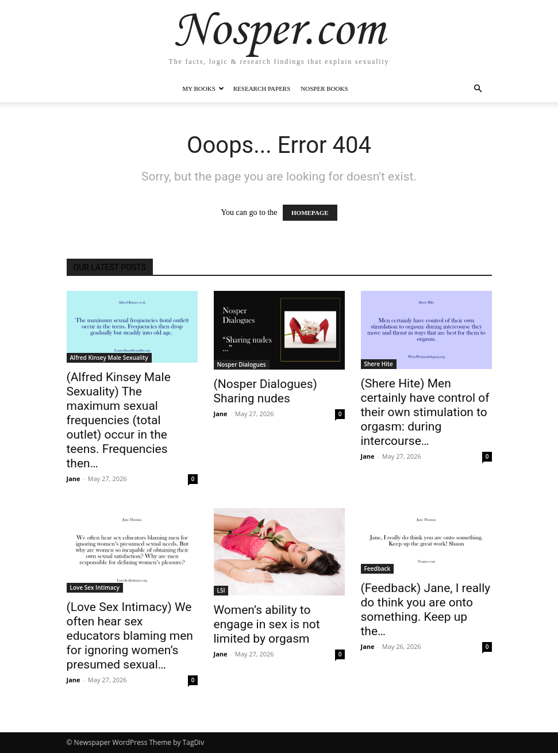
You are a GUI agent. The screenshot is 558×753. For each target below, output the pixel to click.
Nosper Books (324, 88)
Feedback (377, 568)
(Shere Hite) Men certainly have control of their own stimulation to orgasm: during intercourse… (425, 412)
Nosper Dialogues (241, 364)
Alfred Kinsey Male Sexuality (109, 358)
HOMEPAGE (310, 212)
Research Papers (262, 88)
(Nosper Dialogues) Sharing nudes (265, 391)
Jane (73, 478)
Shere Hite (378, 364)
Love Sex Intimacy (95, 587)
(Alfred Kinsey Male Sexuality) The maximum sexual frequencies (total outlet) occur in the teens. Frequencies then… (119, 420)
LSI (221, 590)
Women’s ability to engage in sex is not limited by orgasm (267, 624)
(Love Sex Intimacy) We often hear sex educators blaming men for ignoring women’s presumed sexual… (130, 635)
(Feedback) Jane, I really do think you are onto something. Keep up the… (426, 609)
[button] (478, 88)
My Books (203, 88)
